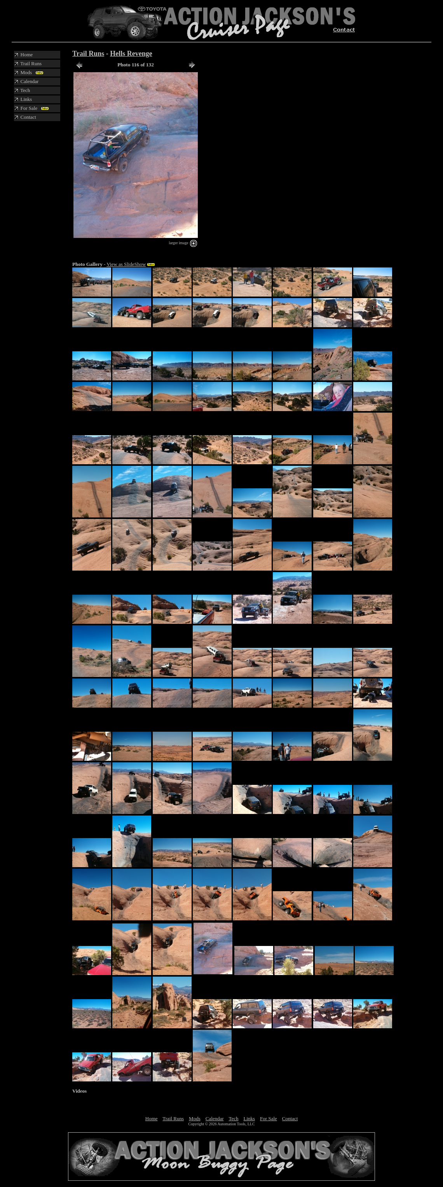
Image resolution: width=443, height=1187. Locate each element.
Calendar (215, 1118)
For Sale (268, 1118)
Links (249, 1118)
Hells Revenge (131, 53)
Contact (290, 1118)
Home (151, 1118)
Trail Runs (88, 53)
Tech (233, 1118)
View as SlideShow (126, 264)
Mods (195, 1118)
